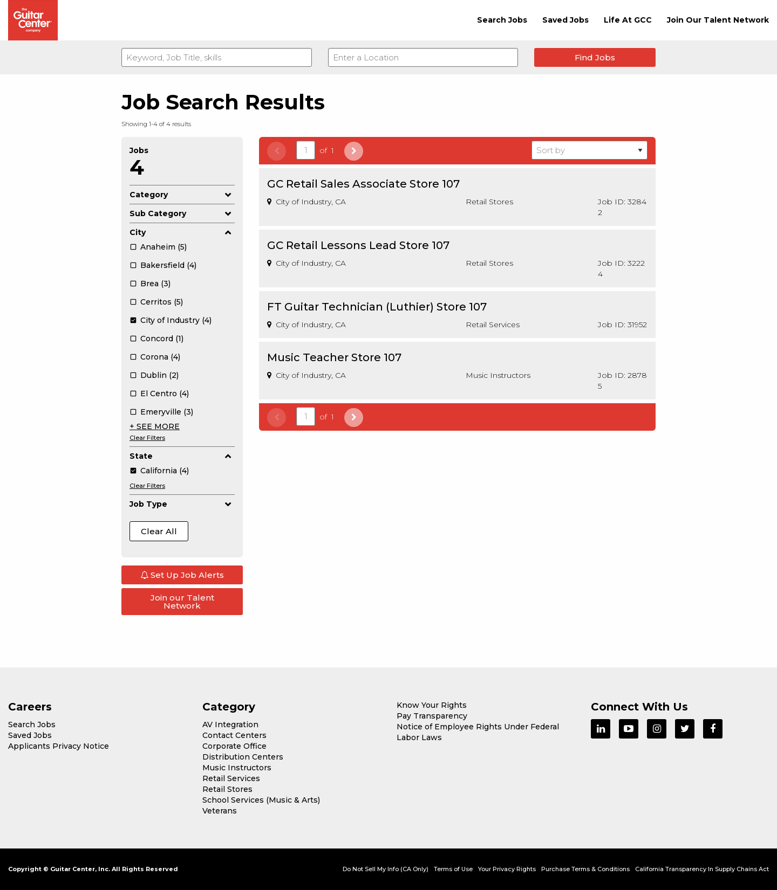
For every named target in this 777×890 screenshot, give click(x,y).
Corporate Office (234, 746)
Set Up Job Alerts (182, 575)
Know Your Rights (432, 705)
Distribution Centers (242, 757)
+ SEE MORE (155, 426)
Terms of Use (453, 869)
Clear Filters (147, 437)
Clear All (159, 531)
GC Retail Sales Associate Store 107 (363, 183)
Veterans (219, 811)
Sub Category (182, 213)
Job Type (182, 504)
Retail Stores (227, 789)
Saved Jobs (565, 20)
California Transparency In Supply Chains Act (702, 869)
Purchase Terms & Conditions (585, 869)
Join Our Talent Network (718, 20)
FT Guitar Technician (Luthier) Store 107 (377, 306)
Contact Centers (234, 735)
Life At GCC (628, 20)
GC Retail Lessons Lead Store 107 (358, 245)
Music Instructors (236, 767)
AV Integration (230, 724)
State (182, 456)
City (182, 232)
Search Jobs (502, 20)
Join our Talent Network (182, 601)
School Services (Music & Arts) (261, 800)
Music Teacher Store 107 (334, 357)
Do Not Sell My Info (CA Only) (385, 869)
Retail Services (231, 778)
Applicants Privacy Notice (58, 746)
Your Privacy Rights (507, 869)
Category (182, 194)
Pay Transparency (432, 716)
